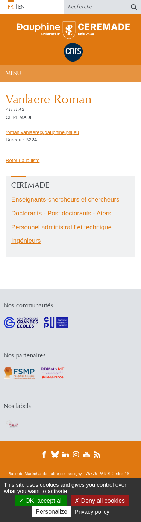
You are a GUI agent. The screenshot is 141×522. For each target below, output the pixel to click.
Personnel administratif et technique (61, 227)
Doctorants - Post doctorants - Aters (61, 213)
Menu (13, 73)
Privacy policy (92, 511)
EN (21, 7)
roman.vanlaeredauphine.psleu (42, 132)
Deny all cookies (99, 501)
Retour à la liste (22, 160)
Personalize (51, 511)
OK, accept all (41, 501)
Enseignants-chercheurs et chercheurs (65, 199)
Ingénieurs (26, 240)
